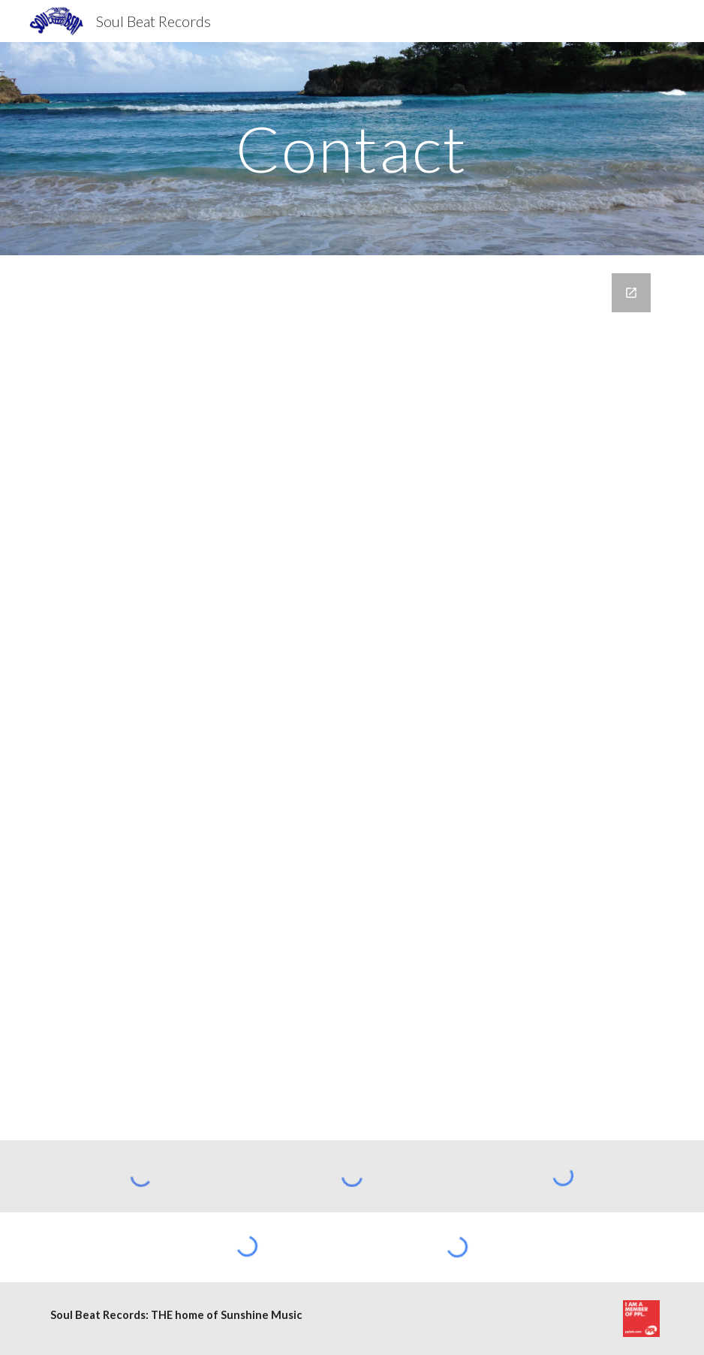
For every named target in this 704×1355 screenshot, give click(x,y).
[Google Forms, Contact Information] (352, 697)
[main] (352, 148)
